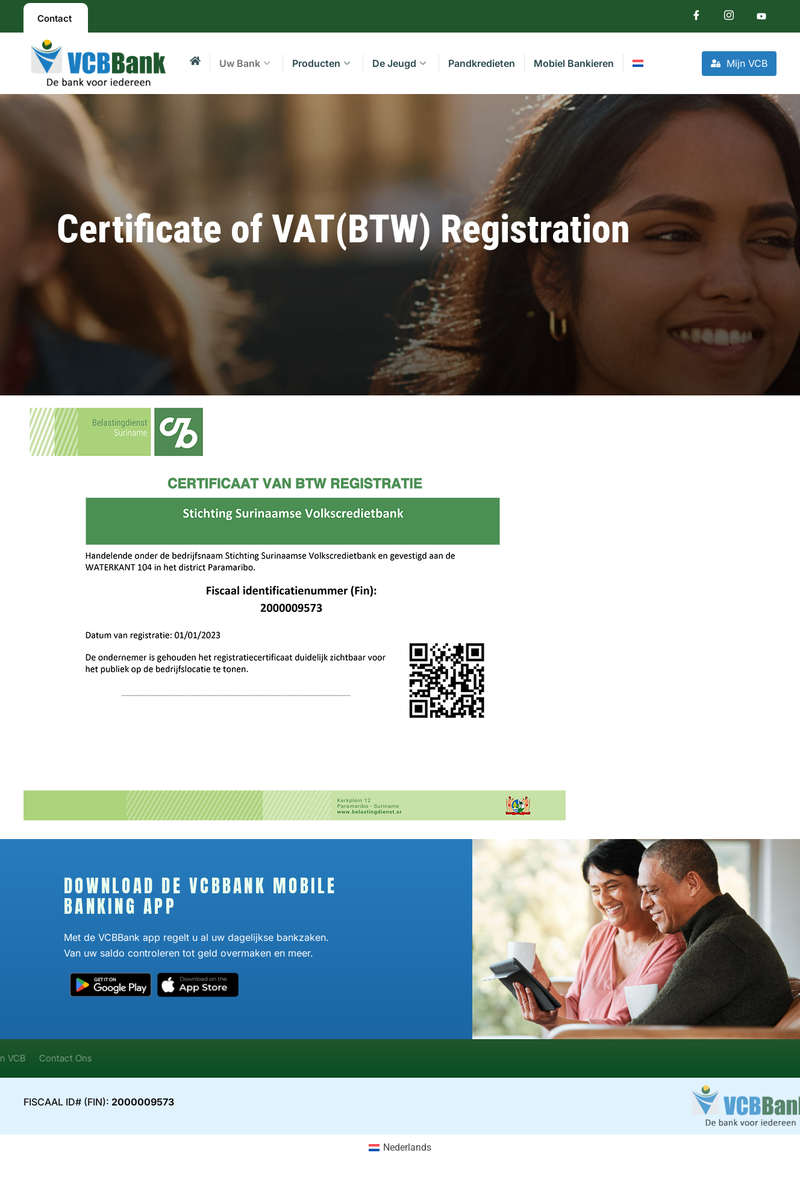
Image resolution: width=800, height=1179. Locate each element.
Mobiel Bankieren (574, 63)
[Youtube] (761, 17)
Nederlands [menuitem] (407, 1147)
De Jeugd (399, 63)
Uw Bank (244, 63)
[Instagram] (729, 17)
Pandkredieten (481, 63)
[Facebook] (696, 17)
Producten (321, 63)
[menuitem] (637, 63)
